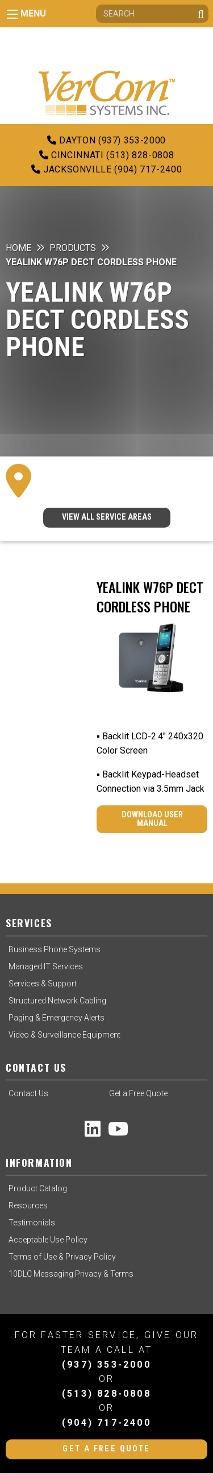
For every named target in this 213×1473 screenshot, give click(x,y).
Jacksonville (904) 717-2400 (106, 169)
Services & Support (43, 983)
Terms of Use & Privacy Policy (62, 1256)
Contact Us (28, 1093)
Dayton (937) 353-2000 (106, 140)
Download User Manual (152, 819)
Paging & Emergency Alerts (57, 1017)
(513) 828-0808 (106, 1393)
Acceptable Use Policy (48, 1239)
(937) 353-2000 (106, 1364)
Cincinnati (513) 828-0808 (106, 155)
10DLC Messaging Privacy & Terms (71, 1273)
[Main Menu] (12, 14)
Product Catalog (38, 1188)
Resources (28, 1205)
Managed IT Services (46, 966)
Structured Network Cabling (57, 1000)
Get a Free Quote (138, 1093)
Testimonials (32, 1222)
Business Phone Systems (55, 949)
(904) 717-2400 (106, 1422)
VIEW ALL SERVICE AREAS (107, 517)
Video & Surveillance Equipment (64, 1034)
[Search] (152, 14)
